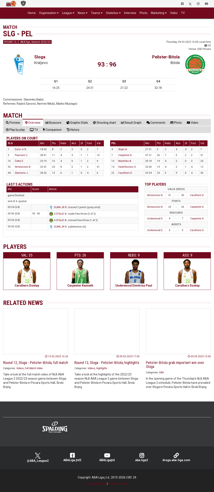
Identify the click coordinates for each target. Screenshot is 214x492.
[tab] (13, 122)
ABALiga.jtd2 (72, 457)
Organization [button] (47, 13)
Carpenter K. (125, 155)
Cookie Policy (118, 483)
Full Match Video (34, 368)
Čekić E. (19, 161)
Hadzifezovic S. (127, 166)
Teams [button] (95, 13)
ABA (161, 372)
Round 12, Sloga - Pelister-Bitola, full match (35, 362)
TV (183, 13)
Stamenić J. (21, 172)
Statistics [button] (112, 13)
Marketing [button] (157, 13)
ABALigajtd (107, 457)
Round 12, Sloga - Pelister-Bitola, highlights (106, 362)
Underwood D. (155, 218)
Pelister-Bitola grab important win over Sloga (175, 364)
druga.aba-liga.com (176, 457)
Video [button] (174, 13)
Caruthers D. (125, 172)
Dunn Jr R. (21, 149)
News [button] (81, 13)
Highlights (101, 368)
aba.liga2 (141, 457)
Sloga (39, 56)
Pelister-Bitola (166, 56)
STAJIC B (61, 213)
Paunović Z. (21, 155)
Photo (144, 13)
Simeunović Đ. (23, 166)
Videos (20, 368)
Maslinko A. (125, 161)
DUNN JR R (60, 207)
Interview (130, 13)
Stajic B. (123, 149)
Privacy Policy (96, 483)
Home (32, 13)
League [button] (67, 13)
